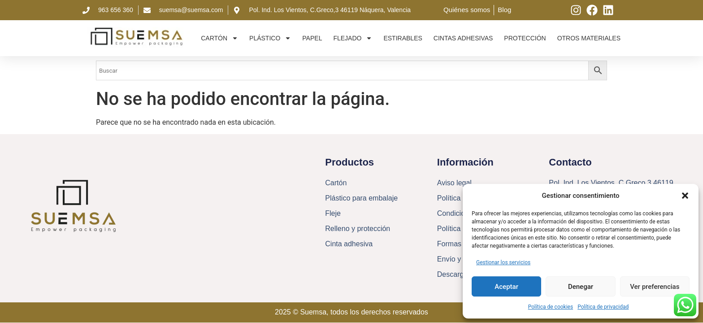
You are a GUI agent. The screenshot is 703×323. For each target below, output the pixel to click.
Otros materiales (589, 38)
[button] (685, 195)
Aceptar (506, 287)
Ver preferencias (654, 287)
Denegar (580, 287)
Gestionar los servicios (503, 262)
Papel (312, 38)
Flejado (352, 38)
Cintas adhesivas (463, 38)
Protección (525, 38)
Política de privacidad (603, 307)
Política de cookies (550, 307)
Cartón (219, 38)
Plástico (270, 38)
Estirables (402, 38)
